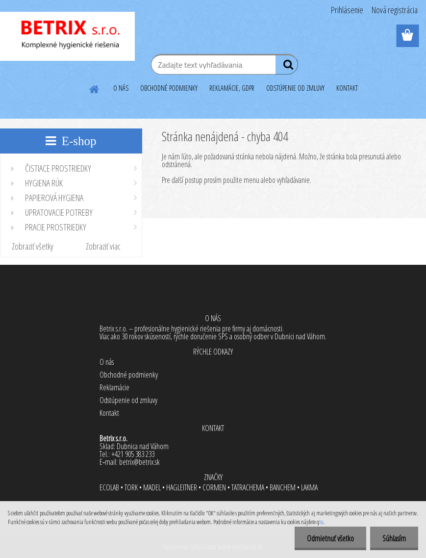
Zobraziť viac (103, 246)
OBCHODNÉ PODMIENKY (169, 88)
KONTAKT (347, 88)
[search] (287, 66)
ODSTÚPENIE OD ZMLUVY (295, 88)
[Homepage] (94, 87)
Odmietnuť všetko (330, 538)
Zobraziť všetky (32, 246)
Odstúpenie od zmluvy (128, 400)
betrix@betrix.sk (139, 462)
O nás (107, 361)
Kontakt (109, 412)
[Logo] (67, 36)
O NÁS (120, 88)
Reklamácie (114, 387)
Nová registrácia (395, 10)
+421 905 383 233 (132, 454)
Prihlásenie (347, 10)
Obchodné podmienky (129, 374)
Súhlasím (394, 538)
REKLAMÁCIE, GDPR (231, 88)
